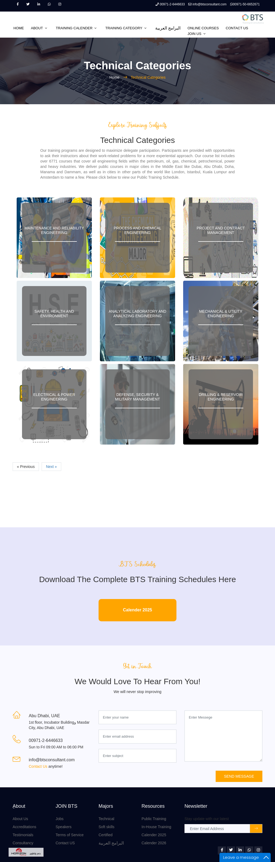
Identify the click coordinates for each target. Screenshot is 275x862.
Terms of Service (70, 835)
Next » (51, 466)
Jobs (60, 819)
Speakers (63, 827)
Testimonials (23, 835)
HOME (18, 28)
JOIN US (194, 34)
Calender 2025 (137, 610)
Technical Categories (148, 77)
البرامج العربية (167, 28)
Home (114, 77)
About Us (20, 819)
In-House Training (156, 827)
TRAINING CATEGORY (123, 28)
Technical (106, 819)
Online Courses (203, 28)
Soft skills (106, 827)
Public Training (154, 819)
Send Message (239, 776)
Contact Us (38, 766)
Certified (106, 835)
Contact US (65, 843)
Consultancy (23, 843)
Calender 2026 (154, 843)
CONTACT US (237, 28)
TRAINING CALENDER (74, 28)
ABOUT (37, 28)
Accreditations (24, 827)
